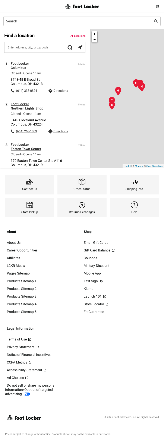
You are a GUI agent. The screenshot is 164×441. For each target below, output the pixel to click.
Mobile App (92, 273)
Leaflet (127, 166)
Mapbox (139, 166)
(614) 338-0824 (26, 91)
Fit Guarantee (94, 312)
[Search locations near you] (80, 47)
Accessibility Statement (26, 370)
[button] (70, 47)
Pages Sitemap (18, 273)
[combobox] (82, 21)
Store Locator (96, 304)
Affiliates (13, 258)
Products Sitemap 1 (22, 281)
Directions (60, 91)
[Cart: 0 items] (157, 6)
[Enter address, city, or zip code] (44, 47)
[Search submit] (155, 21)
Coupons (90, 258)
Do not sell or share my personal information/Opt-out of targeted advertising (30, 389)
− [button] (95, 39)
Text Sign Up (93, 281)
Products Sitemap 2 (22, 289)
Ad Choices (17, 378)
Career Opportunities (22, 250)
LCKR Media (16, 266)
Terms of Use (19, 339)
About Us (13, 243)
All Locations (77, 35)
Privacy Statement (23, 347)
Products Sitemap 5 (22, 312)
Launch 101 (95, 296)
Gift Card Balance (99, 250)
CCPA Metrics (19, 362)
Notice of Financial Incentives (29, 355)
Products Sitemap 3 (22, 296)
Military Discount (96, 266)
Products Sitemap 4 (22, 304)
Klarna (89, 289)
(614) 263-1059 (26, 131)
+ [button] (95, 34)
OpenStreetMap (154, 166)
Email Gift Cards (96, 243)
